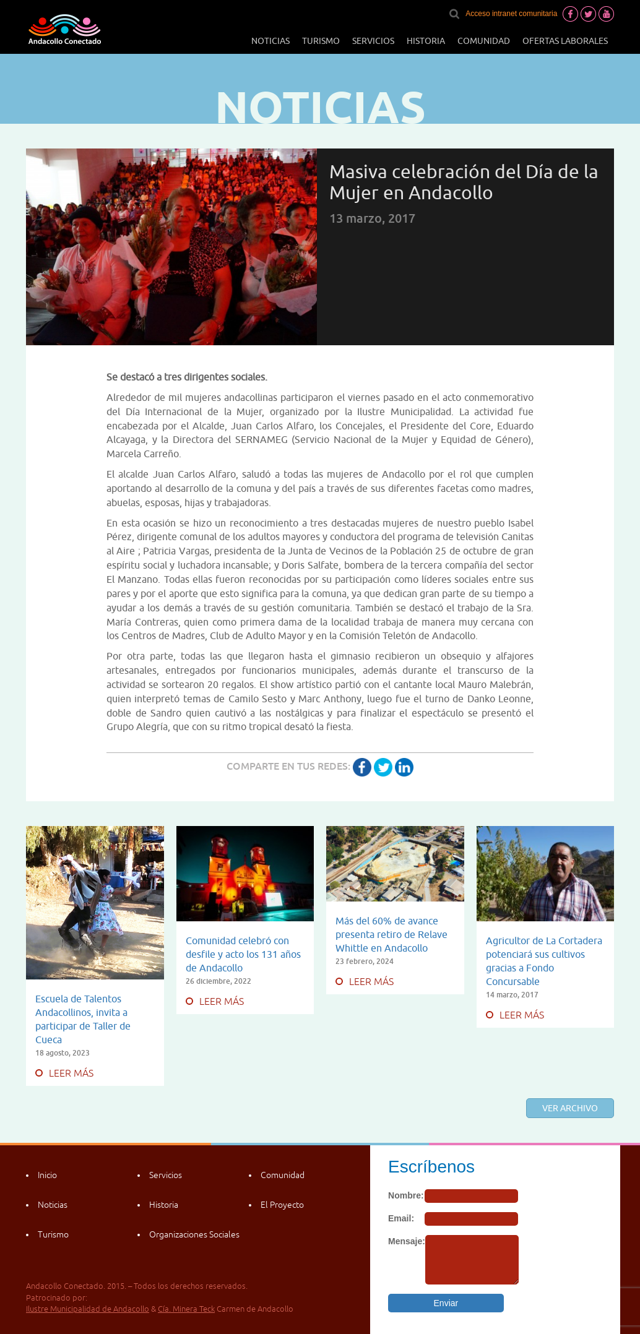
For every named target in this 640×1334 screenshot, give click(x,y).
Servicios (373, 41)
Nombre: (406, 1195)
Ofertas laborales (565, 41)
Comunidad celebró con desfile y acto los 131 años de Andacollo (243, 954)
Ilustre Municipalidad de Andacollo (87, 1309)
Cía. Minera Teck (186, 1309)
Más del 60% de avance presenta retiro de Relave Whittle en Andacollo (391, 934)
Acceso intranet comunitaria (511, 13)
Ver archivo (570, 1108)
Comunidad (483, 41)
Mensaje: (406, 1241)
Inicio (47, 1175)
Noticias (270, 41)
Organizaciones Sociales (194, 1234)
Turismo (321, 41)
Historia (426, 41)
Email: (401, 1218)
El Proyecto (282, 1205)
